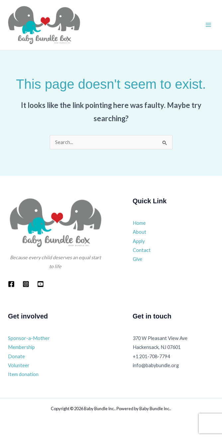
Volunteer (19, 365)
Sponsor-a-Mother (29, 338)
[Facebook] (11, 284)
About (139, 232)
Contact (142, 250)
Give (137, 259)
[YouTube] (40, 284)
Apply (139, 241)
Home (139, 223)
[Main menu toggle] (208, 25)
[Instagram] (26, 284)
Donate (16, 356)
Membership (21, 347)
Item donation (23, 374)
